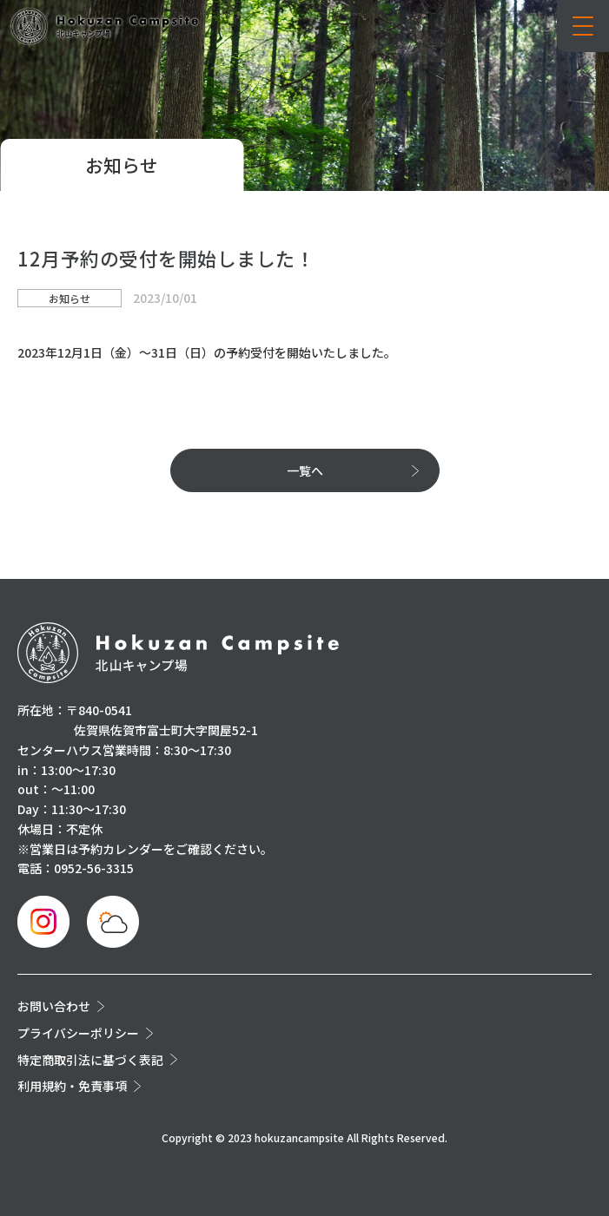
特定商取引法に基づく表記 (90, 1059)
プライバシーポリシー (78, 1033)
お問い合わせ (53, 1006)
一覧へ (305, 470)
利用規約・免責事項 (72, 1085)
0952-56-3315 (94, 868)
